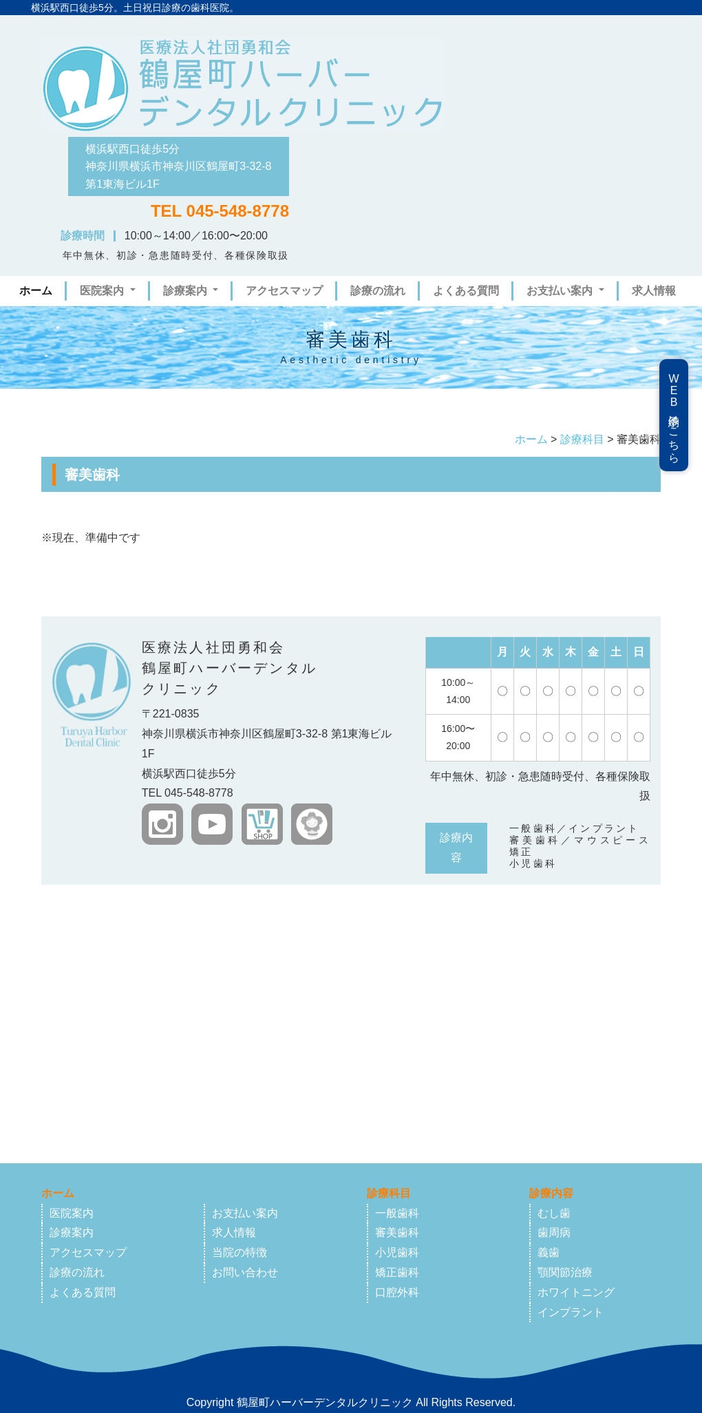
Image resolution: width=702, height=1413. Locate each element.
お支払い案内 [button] (560, 290)
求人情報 (654, 290)
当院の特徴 (239, 1252)
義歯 (549, 1252)
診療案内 (72, 1232)
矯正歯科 (397, 1272)
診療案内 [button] (186, 290)
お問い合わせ (245, 1272)
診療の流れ (377, 290)
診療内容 (551, 1193)
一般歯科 (397, 1213)
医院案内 (72, 1213)
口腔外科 (397, 1292)
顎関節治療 (565, 1272)
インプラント (571, 1312)
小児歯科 (397, 1252)
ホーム (38, 288)
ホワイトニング (576, 1292)
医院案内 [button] (103, 290)
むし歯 (554, 1213)
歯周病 (554, 1232)
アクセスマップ (284, 290)
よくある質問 (466, 290)
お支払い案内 (245, 1213)
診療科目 (582, 439)
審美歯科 (397, 1232)
